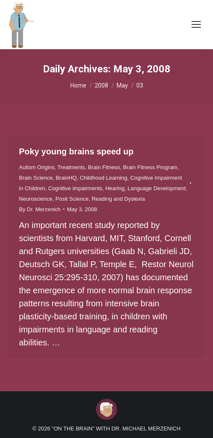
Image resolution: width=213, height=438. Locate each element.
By (40, 209)
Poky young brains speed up (76, 151)
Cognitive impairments (75, 188)
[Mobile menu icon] (196, 24)
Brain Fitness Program (150, 167)
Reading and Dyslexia (118, 199)
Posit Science (72, 199)
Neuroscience (36, 199)
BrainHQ (66, 178)
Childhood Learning (104, 178)
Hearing (115, 188)
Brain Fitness (104, 167)
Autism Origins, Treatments (52, 167)
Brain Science (36, 178)
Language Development (157, 188)
